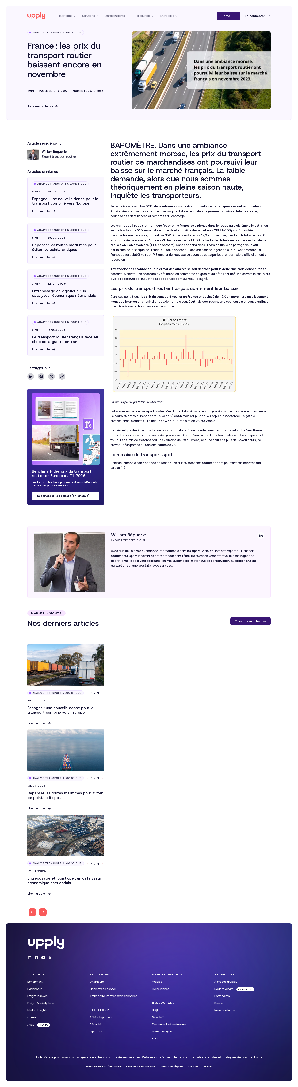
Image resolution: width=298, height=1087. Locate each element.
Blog (155, 1010)
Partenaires (222, 996)
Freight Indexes (37, 996)
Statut (207, 1066)
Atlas (30, 1025)
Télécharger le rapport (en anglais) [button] (63, 496)
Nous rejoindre (224, 989)
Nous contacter (224, 1010)
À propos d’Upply (225, 982)
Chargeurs (97, 982)
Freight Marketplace (40, 1003)
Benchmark (34, 982)
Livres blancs (160, 989)
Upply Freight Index (132, 402)
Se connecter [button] (255, 16)
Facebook (41, 376)
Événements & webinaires (169, 1024)
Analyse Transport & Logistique (56, 32)
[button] (43, 211)
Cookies (193, 1066)
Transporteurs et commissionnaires (113, 996)
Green (31, 1017)
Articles (157, 982)
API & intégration (101, 1017)
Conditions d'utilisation (141, 1066)
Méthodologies (162, 1031)
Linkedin (30, 376)
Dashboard (34, 989)
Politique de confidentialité (104, 1066)
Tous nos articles (40, 106)
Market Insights (37, 1010)
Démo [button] (226, 16)
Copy (62, 376)
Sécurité (95, 1024)
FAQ (155, 1038)
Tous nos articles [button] (248, 621)
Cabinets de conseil (103, 989)
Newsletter (159, 1017)
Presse (219, 1003)
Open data (97, 1031)
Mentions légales (172, 1066)
